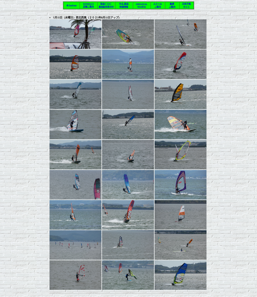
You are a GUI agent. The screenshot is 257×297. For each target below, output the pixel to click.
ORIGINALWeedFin (141, 5)
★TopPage (71, 5)
